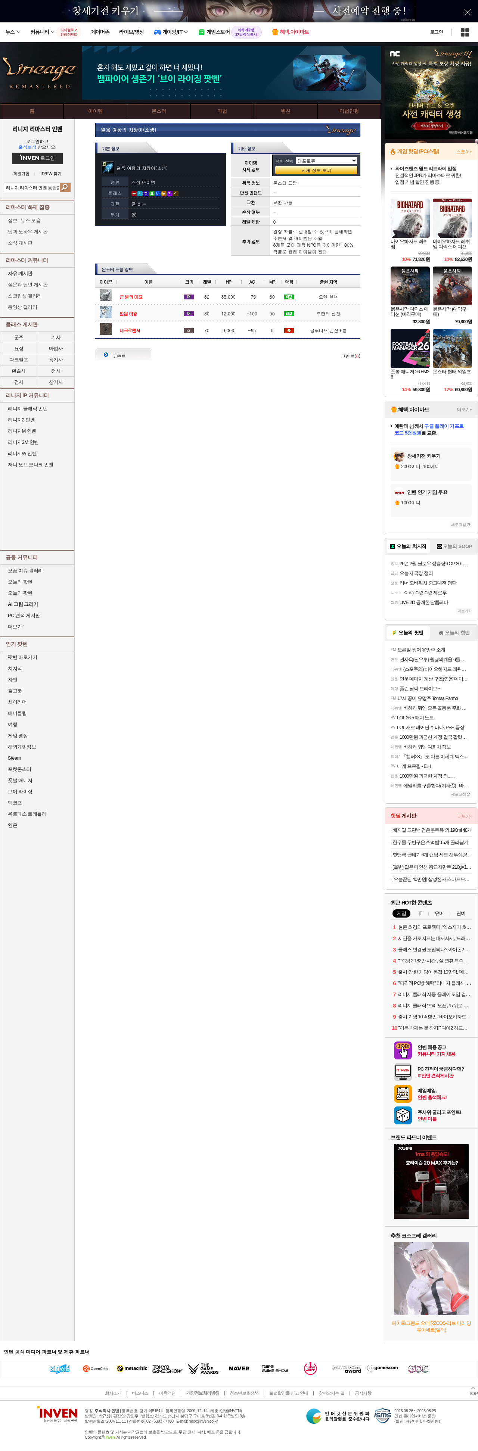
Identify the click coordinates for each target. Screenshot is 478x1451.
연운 (12, 825)
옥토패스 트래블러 (27, 814)
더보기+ (464, 409)
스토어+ (464, 152)
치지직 (15, 668)
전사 (55, 371)
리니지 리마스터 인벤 (37, 129)
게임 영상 (18, 735)
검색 (65, 187)
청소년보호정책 (244, 1393)
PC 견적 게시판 (24, 615)
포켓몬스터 (19, 769)
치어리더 (17, 702)
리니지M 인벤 (22, 431)
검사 (19, 382)
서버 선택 (285, 161)
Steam (14, 758)
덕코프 (15, 802)
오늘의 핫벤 (20, 581)
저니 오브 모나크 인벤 (30, 464)
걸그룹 (15, 690)
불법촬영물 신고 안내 (288, 1393)
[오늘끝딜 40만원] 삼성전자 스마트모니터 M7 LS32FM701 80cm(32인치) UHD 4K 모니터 (432, 879)
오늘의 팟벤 (20, 593)
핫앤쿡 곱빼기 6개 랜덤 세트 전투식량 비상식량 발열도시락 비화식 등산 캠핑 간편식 (432, 854)
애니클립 (17, 713)
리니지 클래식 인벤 (27, 408)
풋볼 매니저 (20, 780)
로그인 (436, 32)
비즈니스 (140, 1393)
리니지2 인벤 (21, 419)
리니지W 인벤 (22, 453)
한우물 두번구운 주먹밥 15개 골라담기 (430, 842)
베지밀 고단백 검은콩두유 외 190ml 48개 (432, 830)
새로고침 (458, 525)
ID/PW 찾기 (51, 174)
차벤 (12, 679)
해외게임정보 (22, 746)
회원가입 (21, 174)
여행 (12, 724)
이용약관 (167, 1393)
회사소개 (113, 1393)
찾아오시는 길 (331, 1393)
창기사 (56, 382)
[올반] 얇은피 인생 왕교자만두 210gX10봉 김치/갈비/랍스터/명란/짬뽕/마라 (432, 867)
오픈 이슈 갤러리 (25, 570)
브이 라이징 (20, 791)
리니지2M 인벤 (23, 442)
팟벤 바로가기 (22, 657)
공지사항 (363, 1393)
